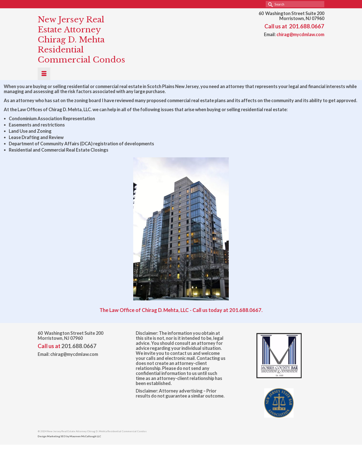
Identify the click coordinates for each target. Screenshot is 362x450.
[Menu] (44, 74)
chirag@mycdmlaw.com (300, 34)
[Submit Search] (269, 4)
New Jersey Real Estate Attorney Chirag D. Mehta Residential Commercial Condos (81, 40)
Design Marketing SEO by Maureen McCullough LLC (69, 436)
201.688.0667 (306, 26)
